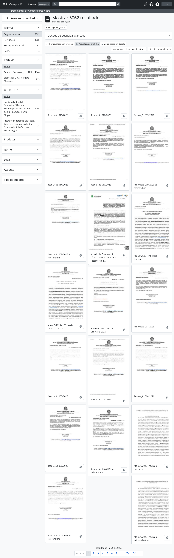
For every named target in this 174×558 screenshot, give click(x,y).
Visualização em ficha (87, 44)
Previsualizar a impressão (59, 44)
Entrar (166, 4)
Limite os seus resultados (22, 18)
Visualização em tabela (113, 44)
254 (127, 553)
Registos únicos (22, 35)
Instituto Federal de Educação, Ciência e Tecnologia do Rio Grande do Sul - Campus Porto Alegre (22, 109)
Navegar (43, 4)
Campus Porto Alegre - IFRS (22, 72)
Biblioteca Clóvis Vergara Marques (22, 79)
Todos (7, 66)
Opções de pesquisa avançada (66, 35)
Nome (8, 149)
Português (22, 40)
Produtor (9, 139)
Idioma (8, 28)
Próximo (137, 553)
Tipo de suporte (14, 180)
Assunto (9, 169)
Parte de (9, 60)
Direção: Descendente (159, 49)
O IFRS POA (11, 90)
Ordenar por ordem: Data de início (128, 49)
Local (7, 159)
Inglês (22, 51)
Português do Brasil (22, 46)
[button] (145, 4)
